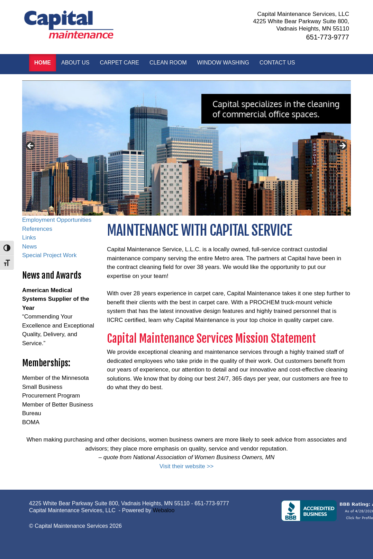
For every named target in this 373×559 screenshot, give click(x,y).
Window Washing (223, 62)
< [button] (31, 146)
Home (42, 62)
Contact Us (277, 62)
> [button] (342, 146)
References (37, 229)
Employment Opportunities (56, 220)
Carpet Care (119, 62)
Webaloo (164, 510)
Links (29, 237)
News (29, 246)
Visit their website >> (187, 466)
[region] (186, 148)
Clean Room (168, 62)
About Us (75, 62)
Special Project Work (49, 255)
